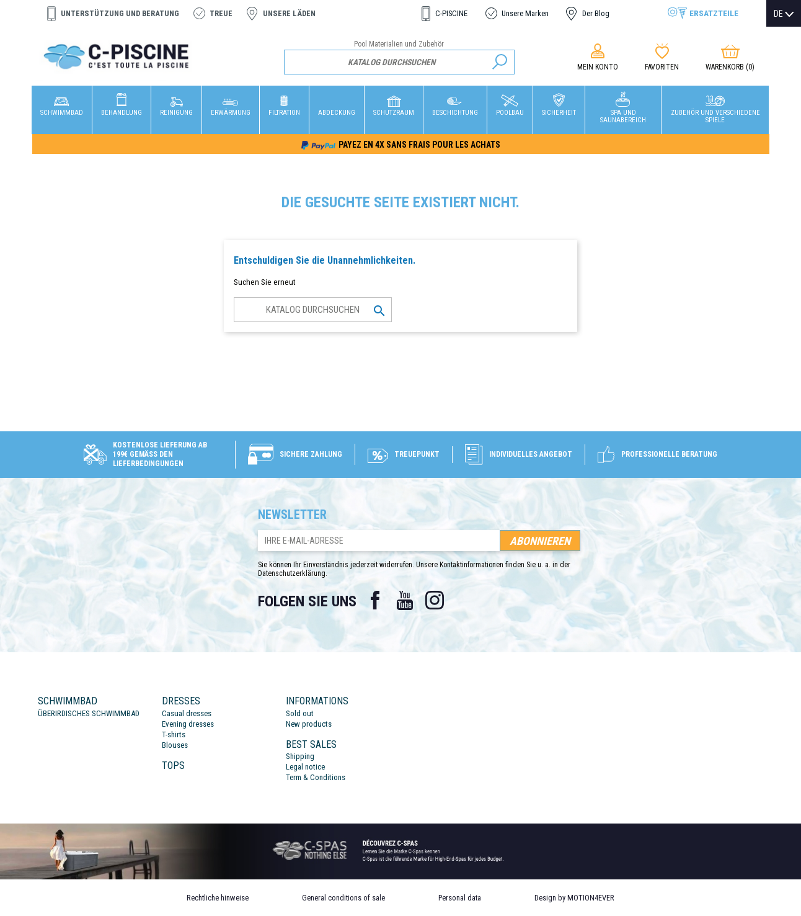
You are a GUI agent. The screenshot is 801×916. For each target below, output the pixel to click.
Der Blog (595, 13)
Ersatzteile (713, 13)
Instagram (434, 600)
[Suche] (399, 62)
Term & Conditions (315, 777)
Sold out (300, 713)
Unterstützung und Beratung (120, 13)
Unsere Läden (289, 13)
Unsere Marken (525, 13)
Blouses (175, 745)
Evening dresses (188, 724)
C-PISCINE (451, 13)
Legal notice (305, 766)
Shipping (300, 756)
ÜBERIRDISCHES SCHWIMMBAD (88, 713)
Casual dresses (186, 713)
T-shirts (173, 734)
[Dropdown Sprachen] (784, 13)
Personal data (459, 897)
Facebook (375, 600)
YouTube (404, 600)
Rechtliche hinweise (218, 897)
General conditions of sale (343, 897)
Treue (221, 13)
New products (309, 724)
